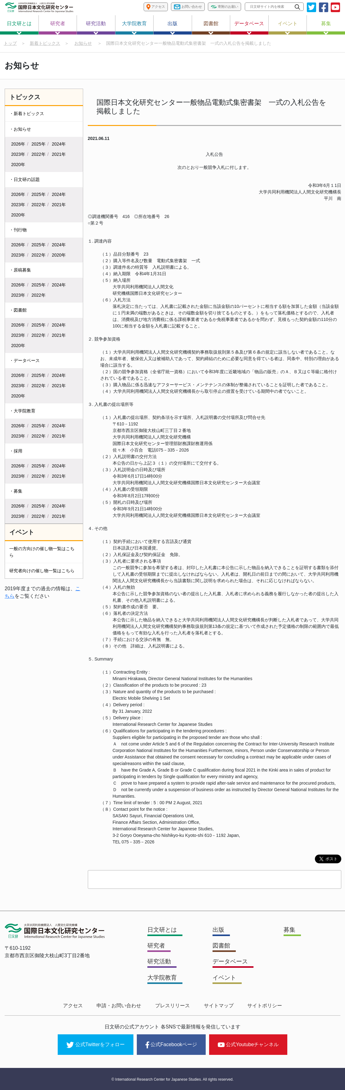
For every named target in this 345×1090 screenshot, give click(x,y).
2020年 (18, 164)
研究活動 (96, 28)
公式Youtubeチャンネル (248, 1044)
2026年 (18, 144)
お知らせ (83, 43)
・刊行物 (18, 230)
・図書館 (18, 310)
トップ (10, 43)
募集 (326, 28)
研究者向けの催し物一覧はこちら (41, 570)
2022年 (39, 154)
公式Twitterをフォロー (95, 1044)
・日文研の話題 (24, 179)
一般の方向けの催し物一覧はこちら (41, 552)
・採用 (15, 451)
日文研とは (19, 28)
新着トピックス (45, 43)
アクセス (76, 1006)
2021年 (59, 154)
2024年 (59, 144)
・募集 (15, 491)
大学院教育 (134, 28)
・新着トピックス (26, 113)
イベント (288, 28)
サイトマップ (217, 1006)
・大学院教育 (22, 411)
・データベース (24, 360)
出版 (172, 28)
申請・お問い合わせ (120, 1006)
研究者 (57, 28)
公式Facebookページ (171, 1044)
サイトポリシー (261, 1006)
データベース (249, 28)
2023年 (18, 154)
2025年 (39, 144)
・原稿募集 (20, 270)
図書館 (211, 28)
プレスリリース (172, 1006)
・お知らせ (20, 129)
